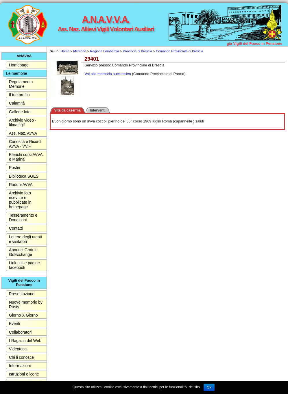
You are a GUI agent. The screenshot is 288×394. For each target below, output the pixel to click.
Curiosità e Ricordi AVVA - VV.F (25, 143)
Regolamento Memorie (21, 84)
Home (64, 51)
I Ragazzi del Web (25, 340)
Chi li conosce (21, 357)
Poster (15, 167)
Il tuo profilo (19, 94)
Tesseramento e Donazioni (23, 217)
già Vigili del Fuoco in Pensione (254, 43)
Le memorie (16, 73)
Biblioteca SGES (23, 176)
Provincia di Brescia (137, 51)
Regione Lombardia (104, 51)
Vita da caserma (67, 110)
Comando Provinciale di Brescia (179, 51)
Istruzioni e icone (24, 374)
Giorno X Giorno (23, 315)
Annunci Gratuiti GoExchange (23, 252)
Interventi (98, 110)
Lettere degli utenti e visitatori (25, 239)
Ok (209, 387)
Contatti (16, 228)
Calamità (17, 103)
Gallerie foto (19, 111)
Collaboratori (20, 332)
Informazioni (20, 365)
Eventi (14, 323)
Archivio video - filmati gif (22, 122)
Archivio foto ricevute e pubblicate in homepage (20, 200)
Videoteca (18, 349)
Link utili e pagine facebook (24, 265)
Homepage (19, 65)
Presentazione (21, 293)
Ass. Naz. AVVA (23, 133)
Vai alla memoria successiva (107, 74)
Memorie (79, 51)
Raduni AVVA (21, 184)
